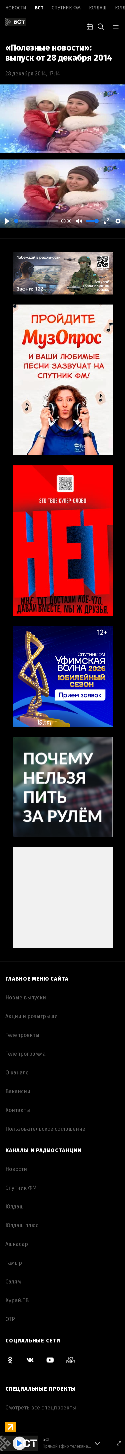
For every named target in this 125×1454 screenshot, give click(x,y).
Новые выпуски (25, 997)
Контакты (17, 1110)
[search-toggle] (101, 26)
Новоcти (15, 8)
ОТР (10, 1319)
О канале (17, 1072)
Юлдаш (98, 8)
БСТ (39, 8)
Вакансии (17, 1091)
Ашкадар (16, 1244)
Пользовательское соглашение (45, 1129)
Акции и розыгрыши (31, 1016)
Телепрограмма (25, 1054)
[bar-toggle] (115, 26)
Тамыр (13, 1263)
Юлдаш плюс (21, 1225)
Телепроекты (22, 1035)
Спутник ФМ (66, 8)
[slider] (36, 221)
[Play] (7, 221)
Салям (13, 1281)
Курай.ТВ (17, 1300)
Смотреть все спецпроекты (40, 1407)
